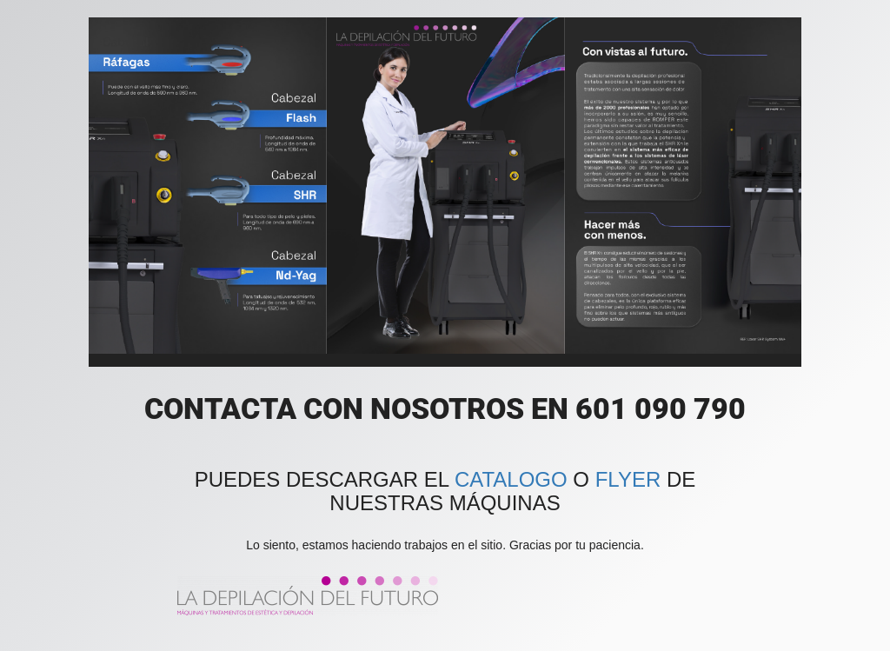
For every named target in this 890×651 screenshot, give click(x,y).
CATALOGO (511, 479)
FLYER (628, 479)
